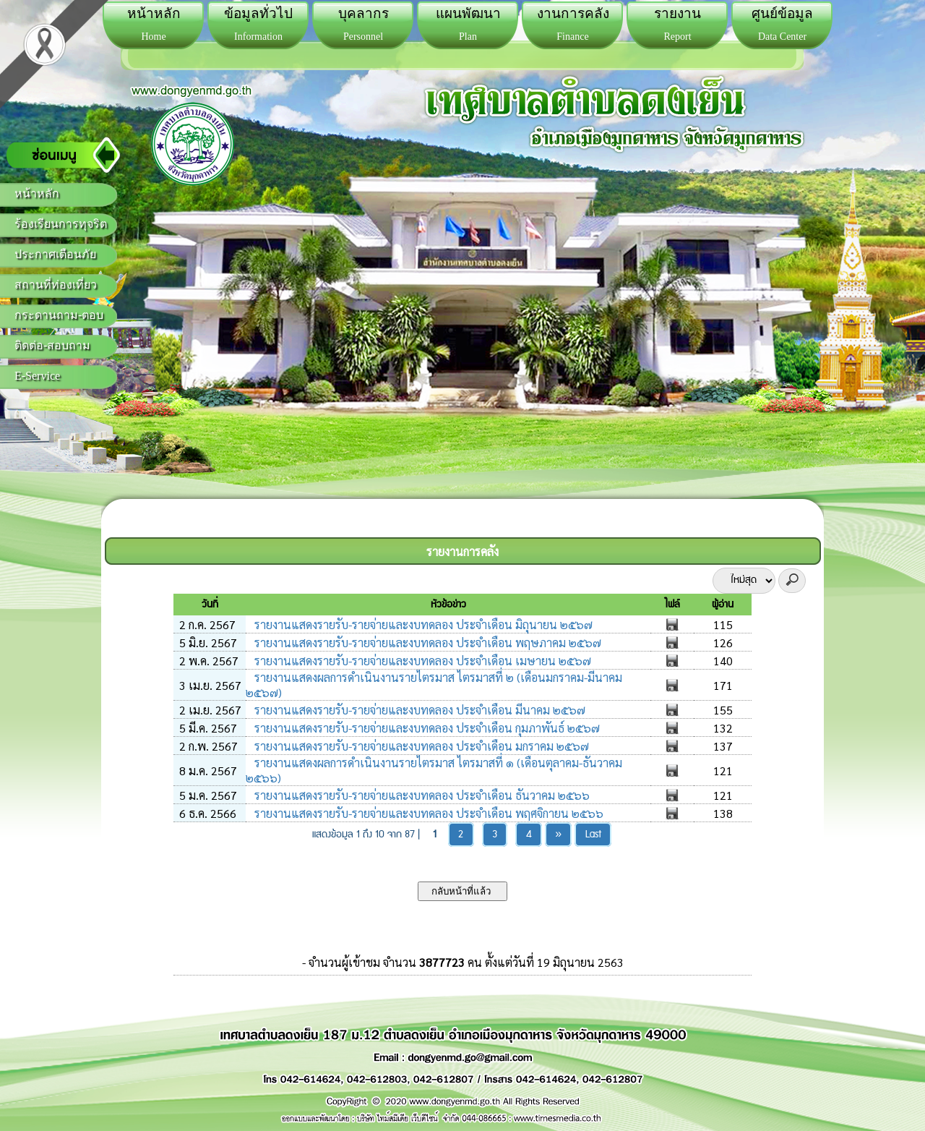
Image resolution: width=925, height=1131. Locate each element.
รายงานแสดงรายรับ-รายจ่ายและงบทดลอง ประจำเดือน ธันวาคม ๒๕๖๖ (420, 795)
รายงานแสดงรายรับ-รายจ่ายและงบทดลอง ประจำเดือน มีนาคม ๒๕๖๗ (418, 709)
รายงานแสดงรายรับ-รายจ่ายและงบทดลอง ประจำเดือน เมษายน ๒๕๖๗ (421, 660)
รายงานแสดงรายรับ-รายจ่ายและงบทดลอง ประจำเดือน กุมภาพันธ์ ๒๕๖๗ (425, 727)
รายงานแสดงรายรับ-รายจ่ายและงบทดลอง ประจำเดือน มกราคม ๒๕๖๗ (420, 746)
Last (593, 834)
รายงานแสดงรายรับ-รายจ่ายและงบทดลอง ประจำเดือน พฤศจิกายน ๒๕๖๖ (427, 813)
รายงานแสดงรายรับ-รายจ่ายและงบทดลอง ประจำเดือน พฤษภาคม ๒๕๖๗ (426, 642)
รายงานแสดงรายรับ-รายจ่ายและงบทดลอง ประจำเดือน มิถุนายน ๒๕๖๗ (422, 624)
